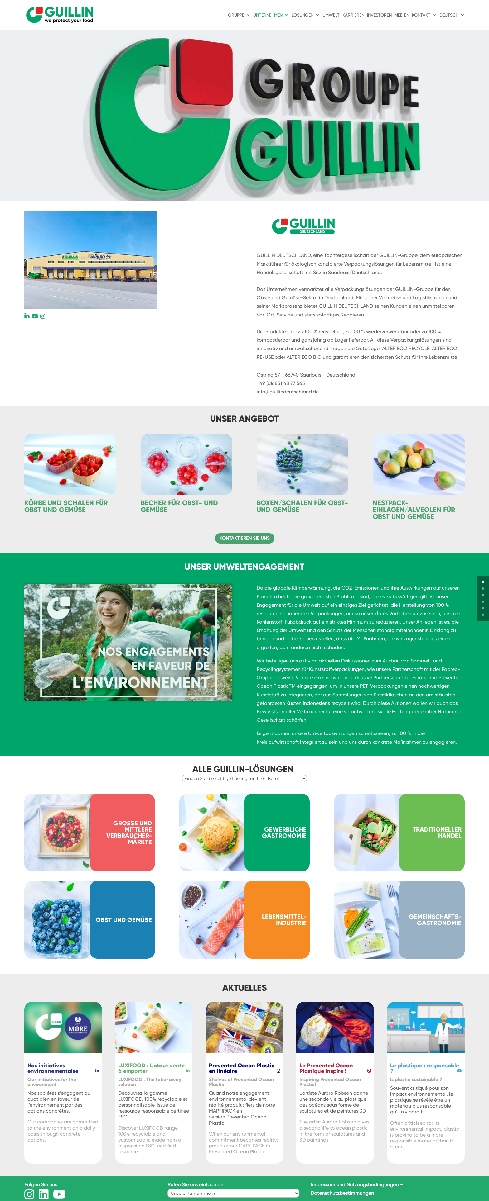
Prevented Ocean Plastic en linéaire (241, 1068)
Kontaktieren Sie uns (245, 538)
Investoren (379, 15)
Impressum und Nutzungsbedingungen (355, 1185)
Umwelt (331, 15)
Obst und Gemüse (124, 919)
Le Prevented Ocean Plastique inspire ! (326, 1068)
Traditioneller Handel (437, 832)
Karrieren (353, 15)
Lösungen (302, 15)
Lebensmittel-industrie (284, 920)
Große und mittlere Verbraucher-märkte (129, 832)
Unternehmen (268, 15)
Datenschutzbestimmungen (342, 1193)
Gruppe (236, 15)
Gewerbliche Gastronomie (284, 832)
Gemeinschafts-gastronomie (435, 920)
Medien (402, 15)
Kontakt (421, 15)
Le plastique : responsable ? (424, 1068)
